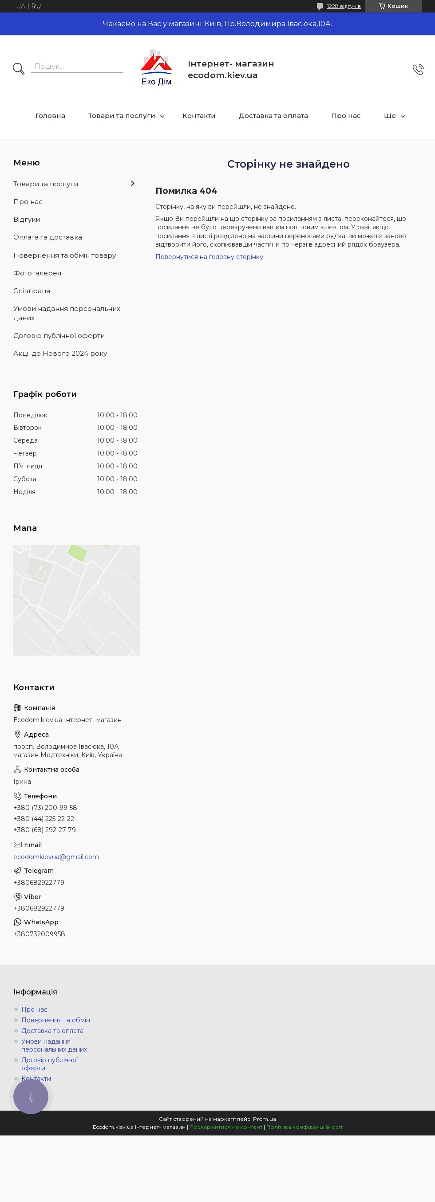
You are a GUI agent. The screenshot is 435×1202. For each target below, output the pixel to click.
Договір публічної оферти (59, 335)
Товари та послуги (121, 115)
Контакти (199, 115)
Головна (50, 115)
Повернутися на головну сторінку (209, 257)
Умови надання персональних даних (66, 313)
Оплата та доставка (47, 237)
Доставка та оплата (273, 115)
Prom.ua (264, 1119)
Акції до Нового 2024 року (60, 353)
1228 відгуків (344, 6)
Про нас (346, 115)
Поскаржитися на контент (226, 1126)
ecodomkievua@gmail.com (56, 857)
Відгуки (26, 219)
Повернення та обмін (55, 1020)
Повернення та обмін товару (64, 255)
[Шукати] (18, 69)
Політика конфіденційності (304, 1126)
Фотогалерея (37, 273)
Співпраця (31, 291)
